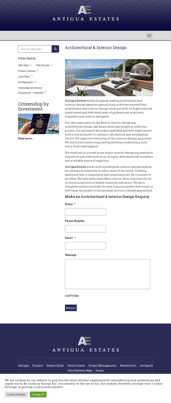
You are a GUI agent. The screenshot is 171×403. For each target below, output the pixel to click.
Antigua (23, 365)
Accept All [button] (38, 394)
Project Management (103, 365)
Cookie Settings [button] (16, 394)
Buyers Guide (55, 365)
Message (70, 255)
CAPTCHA (72, 296)
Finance (37, 365)
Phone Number (75, 221)
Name (70, 204)
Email (70, 238)
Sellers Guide (76, 365)
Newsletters (128, 365)
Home (100, 370)
